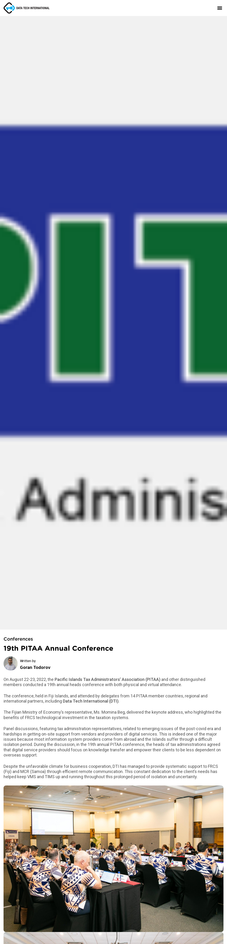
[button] (219, 8)
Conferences (18, 639)
